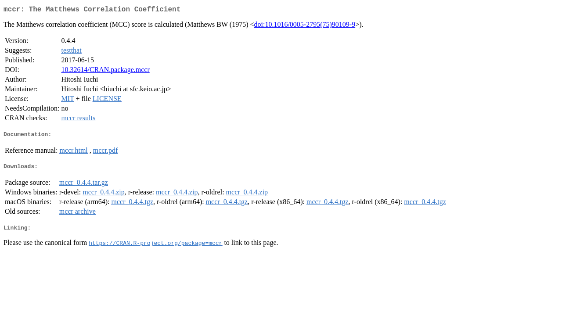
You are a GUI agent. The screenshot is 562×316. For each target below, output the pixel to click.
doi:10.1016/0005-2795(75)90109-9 (304, 26)
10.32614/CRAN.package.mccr (105, 71)
